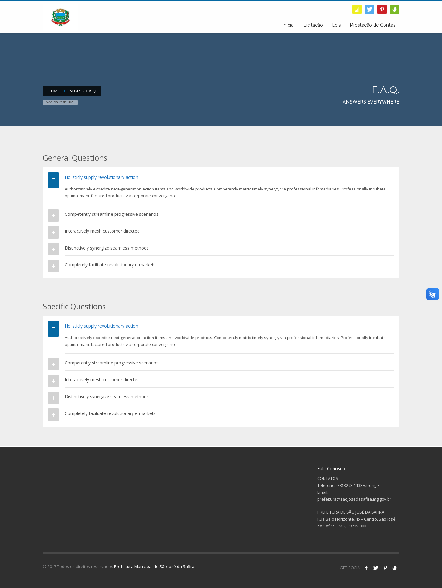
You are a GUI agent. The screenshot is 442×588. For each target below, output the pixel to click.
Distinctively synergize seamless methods (107, 248)
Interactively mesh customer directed (102, 231)
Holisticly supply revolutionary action (101, 177)
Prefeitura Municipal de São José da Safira (154, 566)
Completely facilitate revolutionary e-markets (110, 265)
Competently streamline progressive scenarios (111, 214)
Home (54, 91)
